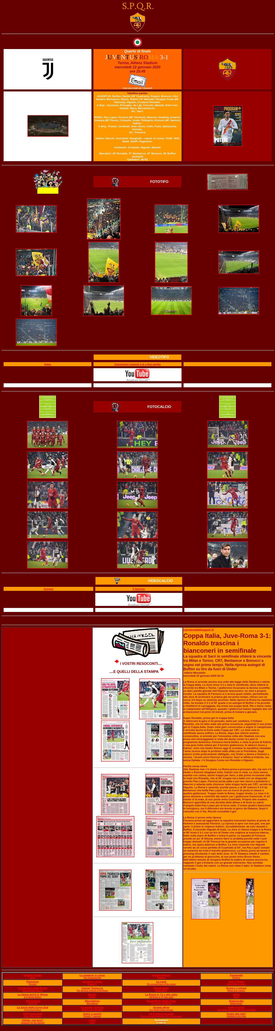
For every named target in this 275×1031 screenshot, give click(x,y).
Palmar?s (92, 984)
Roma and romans (236, 991)
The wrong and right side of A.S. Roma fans (161, 1016)
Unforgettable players (32, 991)
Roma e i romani (236, 988)
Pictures (236, 978)
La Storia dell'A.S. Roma (33, 994)
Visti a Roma (236, 981)
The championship (92, 978)
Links (92, 1020)
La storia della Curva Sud (32, 1007)
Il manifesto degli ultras (161, 1000)
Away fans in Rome (236, 984)
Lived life (32, 1003)
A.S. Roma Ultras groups (161, 1010)
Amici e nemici (92, 1013)
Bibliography (236, 1003)
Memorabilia (161, 988)
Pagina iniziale (33, 975)
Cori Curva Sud (32, 1013)
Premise (33, 984)
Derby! (92, 994)
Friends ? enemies (92, 1016)
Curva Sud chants (32, 1016)
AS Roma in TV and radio (161, 997)
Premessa (32, 981)
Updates (161, 978)
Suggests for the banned (32, 1023)
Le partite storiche (92, 1007)
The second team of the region (161, 984)
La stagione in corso (92, 975)
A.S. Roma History (32, 997)
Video (236, 994)
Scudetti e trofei (92, 981)
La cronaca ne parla (161, 1013)
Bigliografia (236, 1000)
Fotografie (236, 975)
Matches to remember (92, 1010)
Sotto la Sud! (236, 1007)
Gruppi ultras (161, 1007)
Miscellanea (92, 1000)
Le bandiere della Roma (32, 988)
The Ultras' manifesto (161, 1003)
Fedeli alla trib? (236, 1013)
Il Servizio (139, 588)
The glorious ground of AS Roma (92, 991)
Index (32, 978)
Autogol (48, 588)
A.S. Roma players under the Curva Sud (236, 1010)
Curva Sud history (32, 1010)
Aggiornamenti (161, 975)
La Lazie (161, 981)
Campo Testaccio (92, 988)
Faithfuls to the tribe (236, 1016)
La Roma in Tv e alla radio (161, 994)
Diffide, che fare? (32, 1020)
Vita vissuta (32, 1000)
